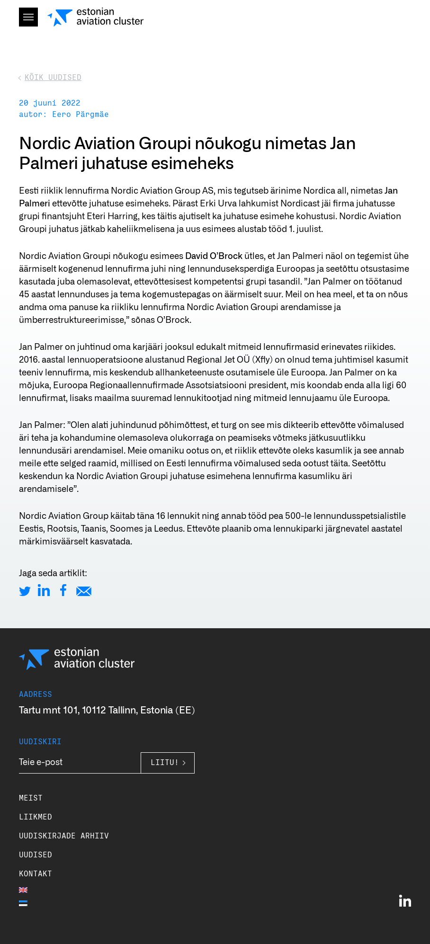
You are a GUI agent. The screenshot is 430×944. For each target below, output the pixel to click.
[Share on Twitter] (25, 590)
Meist (31, 798)
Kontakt (35, 874)
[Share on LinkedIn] (44, 590)
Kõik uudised (53, 77)
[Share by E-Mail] (83, 590)
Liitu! (165, 762)
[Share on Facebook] (63, 590)
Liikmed (35, 817)
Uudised (35, 855)
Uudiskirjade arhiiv (64, 836)
